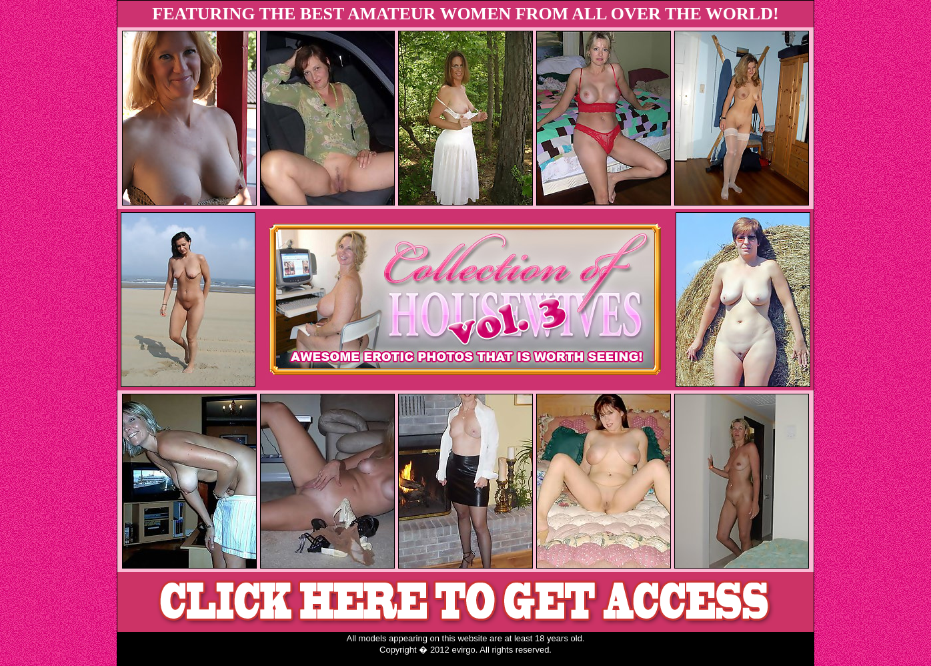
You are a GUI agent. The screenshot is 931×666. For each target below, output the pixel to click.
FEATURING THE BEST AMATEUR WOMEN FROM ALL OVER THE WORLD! (465, 13)
